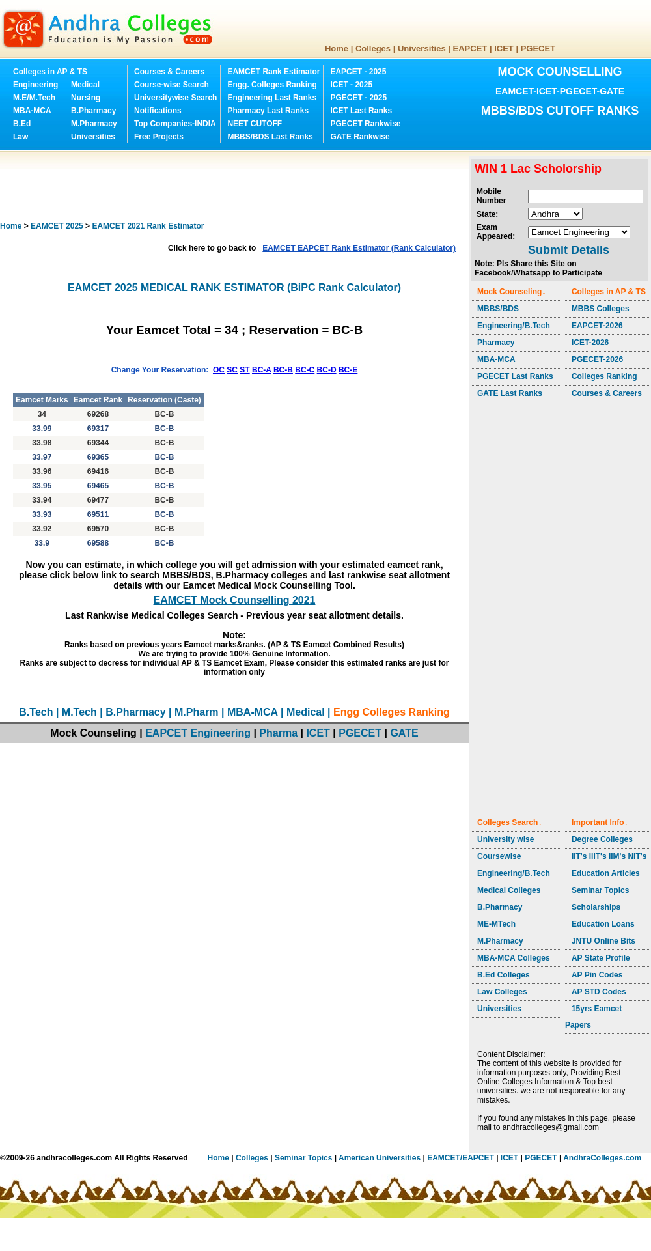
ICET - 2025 (351, 84)
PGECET (538, 48)
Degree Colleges (602, 839)
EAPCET (470, 48)
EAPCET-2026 (597, 325)
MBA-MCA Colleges (513, 958)
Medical (85, 84)
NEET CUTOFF (254, 123)
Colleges (373, 48)
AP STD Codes (599, 991)
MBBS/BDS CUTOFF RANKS (560, 110)
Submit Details (568, 250)
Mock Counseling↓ (511, 291)
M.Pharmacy (94, 123)
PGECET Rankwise (365, 123)
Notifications (158, 110)
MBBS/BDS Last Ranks (269, 136)
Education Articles (606, 873)
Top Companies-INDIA (175, 123)
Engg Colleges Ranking (391, 712)
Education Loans (603, 924)
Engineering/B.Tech (513, 325)
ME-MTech (496, 924)
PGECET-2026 (597, 359)
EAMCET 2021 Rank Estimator (148, 226)
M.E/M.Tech (34, 97)
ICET (504, 48)
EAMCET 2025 (57, 226)
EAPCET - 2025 (358, 71)
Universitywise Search (175, 97)
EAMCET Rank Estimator (273, 71)
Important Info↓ (600, 822)
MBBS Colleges (601, 308)
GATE (404, 732)
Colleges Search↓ (509, 822)
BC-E (348, 369)
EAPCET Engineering (198, 732)
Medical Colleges (508, 890)
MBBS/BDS (498, 308)
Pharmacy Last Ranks (268, 110)
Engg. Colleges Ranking (271, 84)
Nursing (85, 97)
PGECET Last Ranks (515, 376)
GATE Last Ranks (509, 393)
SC (232, 369)
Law (20, 136)
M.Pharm (196, 712)
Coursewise (499, 856)
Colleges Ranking (604, 376)
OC (219, 369)
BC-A (261, 369)
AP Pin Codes (597, 974)
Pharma (278, 732)
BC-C (304, 369)
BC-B (283, 369)
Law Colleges (502, 991)
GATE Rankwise (359, 136)
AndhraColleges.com (602, 1157)
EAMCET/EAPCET (460, 1157)
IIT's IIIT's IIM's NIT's (609, 856)
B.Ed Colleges (503, 974)
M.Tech (79, 712)
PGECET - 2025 (358, 97)
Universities (422, 48)
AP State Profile (601, 958)
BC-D (327, 369)
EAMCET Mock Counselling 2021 (235, 600)
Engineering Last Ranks (271, 97)
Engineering (35, 84)
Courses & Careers (169, 71)
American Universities (380, 1157)
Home (336, 48)
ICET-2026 (590, 342)
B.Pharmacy (93, 110)
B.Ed (22, 123)
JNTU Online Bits (603, 941)
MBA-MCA (32, 110)
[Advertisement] (237, 185)
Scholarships (596, 907)
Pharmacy (495, 342)
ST (244, 369)
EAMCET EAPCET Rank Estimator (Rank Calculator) (359, 248)
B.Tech (36, 712)
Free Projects (159, 136)
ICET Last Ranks (361, 110)
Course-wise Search (171, 84)
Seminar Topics (600, 890)
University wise (505, 839)
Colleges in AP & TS (50, 71)
